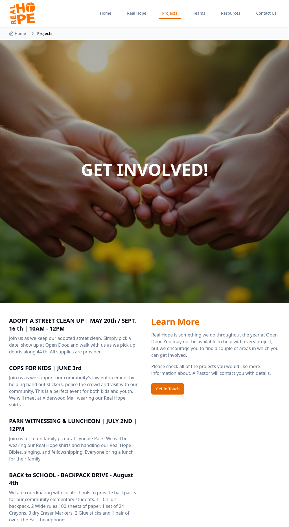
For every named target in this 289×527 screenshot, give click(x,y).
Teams (199, 13)
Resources (230, 13)
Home (105, 13)
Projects (169, 13)
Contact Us (266, 13)
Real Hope (136, 13)
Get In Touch (167, 388)
